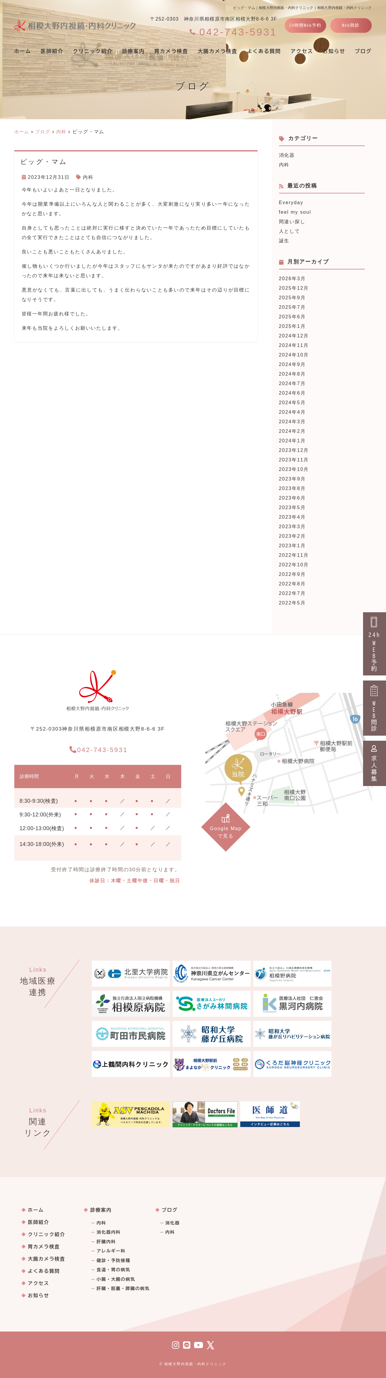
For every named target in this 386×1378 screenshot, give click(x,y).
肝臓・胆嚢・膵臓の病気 (123, 1288)
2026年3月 (292, 278)
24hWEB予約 (374, 644)
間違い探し (292, 221)
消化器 (287, 155)
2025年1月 (292, 326)
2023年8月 (292, 488)
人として (289, 231)
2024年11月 (294, 345)
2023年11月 (294, 459)
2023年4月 (292, 517)
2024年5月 (292, 402)
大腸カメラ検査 (217, 51)
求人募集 (374, 763)
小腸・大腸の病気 (116, 1279)
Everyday (291, 202)
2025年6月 (292, 316)
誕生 (284, 240)
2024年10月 (294, 354)
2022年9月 (292, 574)
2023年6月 (292, 497)
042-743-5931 (99, 748)
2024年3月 (292, 421)
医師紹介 (52, 51)
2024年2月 (292, 431)
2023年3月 (292, 526)
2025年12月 (294, 288)
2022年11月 (294, 555)
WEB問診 (375, 708)
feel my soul (295, 212)
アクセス (301, 51)
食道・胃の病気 (114, 1270)
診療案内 (133, 51)
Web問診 (351, 25)
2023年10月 (294, 469)
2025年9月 (292, 297)
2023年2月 (292, 536)
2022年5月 (292, 602)
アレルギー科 (111, 1251)
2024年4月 (292, 412)
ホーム (22, 51)
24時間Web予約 (305, 25)
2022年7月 (292, 593)
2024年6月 (292, 393)
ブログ (170, 1210)
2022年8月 (292, 583)
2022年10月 (294, 564)
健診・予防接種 (114, 1260)
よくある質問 (264, 51)
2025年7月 (292, 307)
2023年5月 (292, 507)
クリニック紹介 (92, 51)
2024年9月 (292, 364)
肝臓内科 (106, 1242)
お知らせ (334, 51)
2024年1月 (292, 440)
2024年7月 (292, 383)
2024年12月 (294, 335)
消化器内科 (109, 1232)
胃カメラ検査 (171, 51)
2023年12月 (294, 450)
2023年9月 (292, 478)
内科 (88, 177)
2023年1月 (292, 545)
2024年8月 (292, 373)
